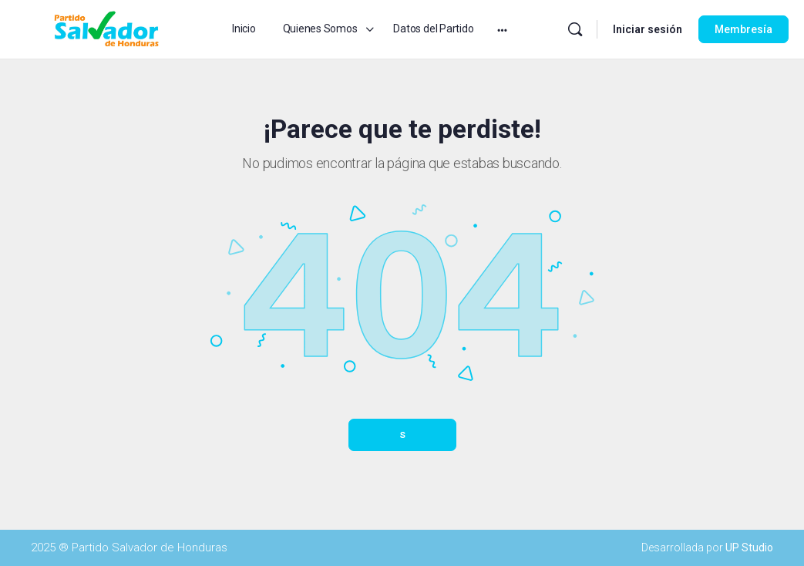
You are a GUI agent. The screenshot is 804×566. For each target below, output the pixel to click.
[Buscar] (575, 29)
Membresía (743, 29)
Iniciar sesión (647, 29)
